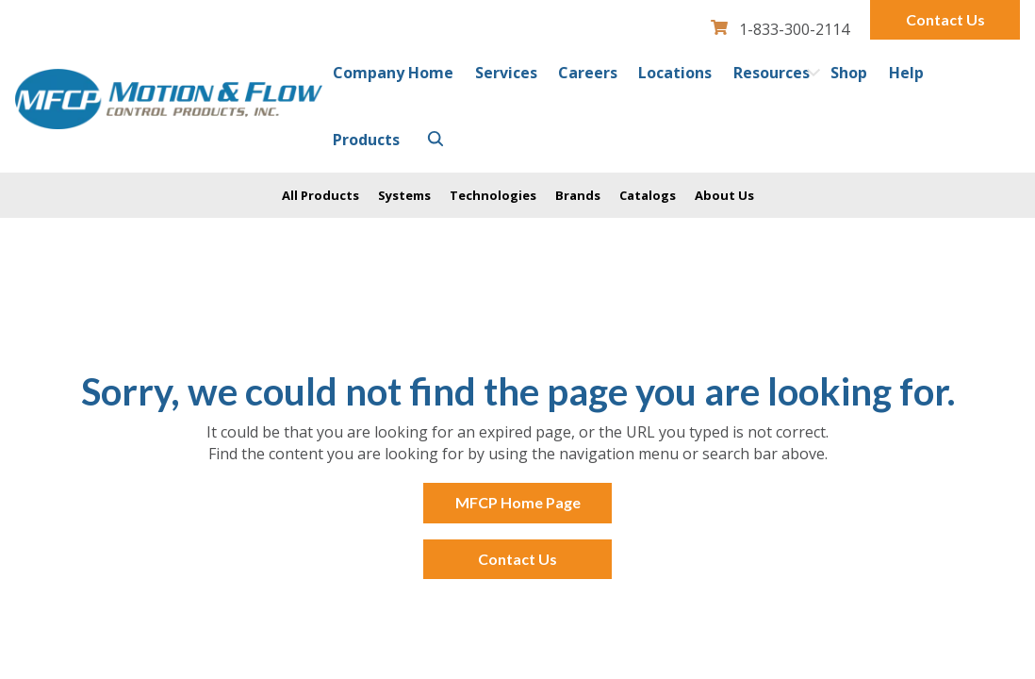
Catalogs (647, 195)
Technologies (493, 195)
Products (366, 139)
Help (906, 72)
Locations (675, 72)
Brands (577, 195)
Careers (587, 72)
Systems (404, 195)
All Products (320, 195)
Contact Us (945, 19)
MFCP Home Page (518, 502)
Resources (771, 72)
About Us (724, 195)
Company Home (393, 72)
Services (506, 72)
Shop (848, 72)
